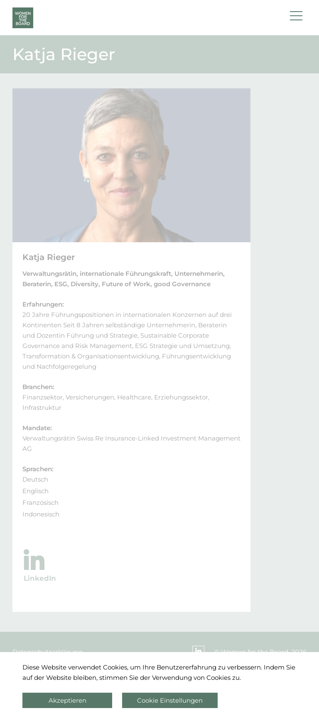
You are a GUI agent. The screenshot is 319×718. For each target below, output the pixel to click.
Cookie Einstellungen (170, 700)
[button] (296, 17)
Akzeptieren (67, 700)
